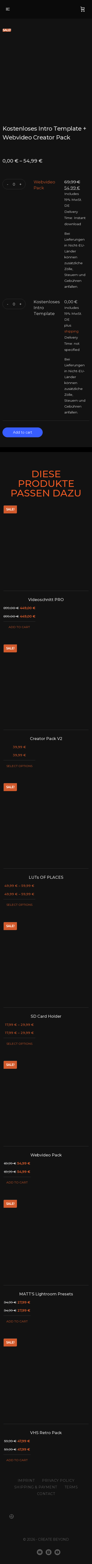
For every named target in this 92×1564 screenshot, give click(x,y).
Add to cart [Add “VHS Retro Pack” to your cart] (17, 1460)
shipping (71, 331)
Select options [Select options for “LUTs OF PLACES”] (19, 904)
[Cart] (82, 9)
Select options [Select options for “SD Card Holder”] (19, 1043)
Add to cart (22, 432)
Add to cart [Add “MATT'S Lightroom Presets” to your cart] (17, 1321)
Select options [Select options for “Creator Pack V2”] (19, 766)
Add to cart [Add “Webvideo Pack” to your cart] (17, 1182)
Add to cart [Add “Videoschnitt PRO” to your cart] (19, 627)
